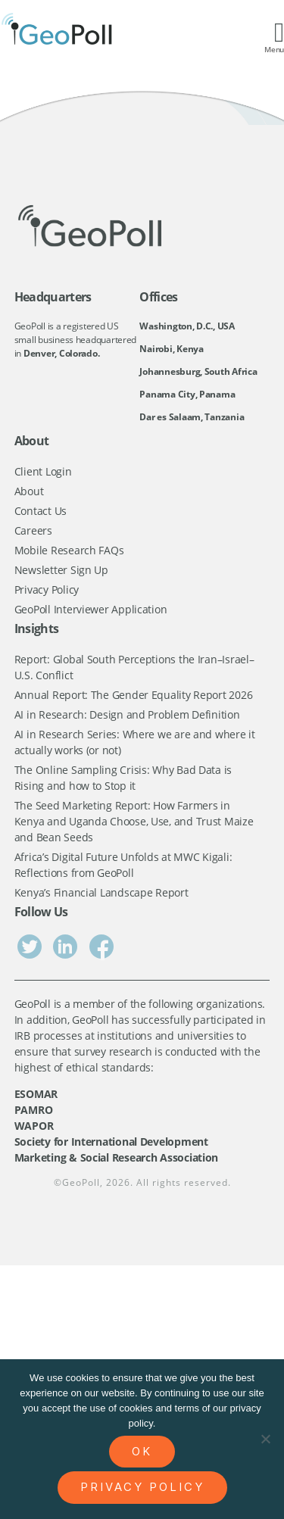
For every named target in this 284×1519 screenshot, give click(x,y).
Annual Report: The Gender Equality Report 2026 (133, 695)
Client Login (43, 471)
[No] (265, 1438)
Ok (142, 1451)
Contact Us (40, 511)
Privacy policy (142, 1487)
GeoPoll (81, 1182)
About (29, 491)
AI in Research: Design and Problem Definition (127, 714)
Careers (33, 530)
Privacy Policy (46, 589)
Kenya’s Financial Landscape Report (101, 892)
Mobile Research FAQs (69, 550)
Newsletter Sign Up (61, 570)
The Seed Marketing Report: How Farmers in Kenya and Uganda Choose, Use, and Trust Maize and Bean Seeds (134, 821)
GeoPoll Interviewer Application (90, 609)
